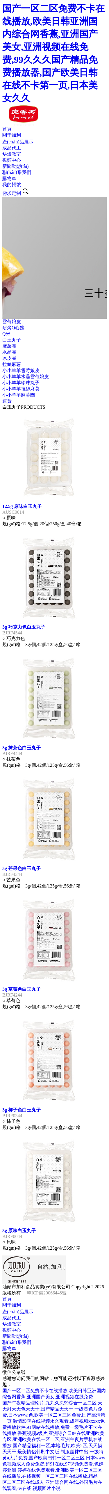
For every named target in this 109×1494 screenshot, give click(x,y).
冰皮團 (9, 358)
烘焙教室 (11, 154)
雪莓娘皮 (11, 321)
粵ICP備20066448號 (47, 1292)
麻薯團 (9, 346)
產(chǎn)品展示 (17, 141)
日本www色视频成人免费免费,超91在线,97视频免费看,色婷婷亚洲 (53, 1463)
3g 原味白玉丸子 (19, 1230)
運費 (7, 401)
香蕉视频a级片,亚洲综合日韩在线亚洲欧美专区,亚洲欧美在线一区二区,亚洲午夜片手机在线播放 (53, 1439)
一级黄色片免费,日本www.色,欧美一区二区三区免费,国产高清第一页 (53, 1415)
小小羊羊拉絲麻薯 (21, 388)
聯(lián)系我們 (16, 172)
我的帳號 (11, 184)
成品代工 (11, 147)
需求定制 (11, 193)
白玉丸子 (11, 339)
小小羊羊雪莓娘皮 (21, 370)
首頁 (7, 129)
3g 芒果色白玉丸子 (21, 868)
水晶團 (9, 352)
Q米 (6, 333)
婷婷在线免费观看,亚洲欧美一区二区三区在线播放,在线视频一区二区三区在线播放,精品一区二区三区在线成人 (52, 1476)
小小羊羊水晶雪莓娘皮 (25, 376)
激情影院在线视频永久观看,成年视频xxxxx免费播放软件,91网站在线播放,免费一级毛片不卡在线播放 (53, 1427)
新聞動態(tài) (15, 166)
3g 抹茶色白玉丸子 (21, 747)
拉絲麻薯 (11, 364)
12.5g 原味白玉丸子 (22, 506)
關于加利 (11, 135)
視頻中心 (11, 160)
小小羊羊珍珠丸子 (21, 382)
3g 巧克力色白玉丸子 (23, 627)
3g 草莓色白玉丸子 (21, 989)
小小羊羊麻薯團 (18, 394)
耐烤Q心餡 (13, 327)
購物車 (9, 178)
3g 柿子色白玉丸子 (21, 1109)
